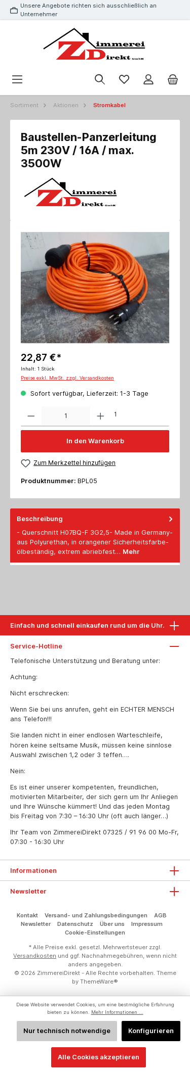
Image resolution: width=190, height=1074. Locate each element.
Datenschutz (75, 923)
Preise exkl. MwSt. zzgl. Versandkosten (67, 378)
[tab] (95, 535)
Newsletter (36, 923)
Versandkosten (34, 955)
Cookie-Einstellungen (95, 932)
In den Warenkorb (95, 441)
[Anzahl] (66, 416)
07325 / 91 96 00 (130, 832)
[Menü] (17, 79)
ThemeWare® (99, 981)
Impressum (147, 923)
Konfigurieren (151, 1031)
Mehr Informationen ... (117, 1012)
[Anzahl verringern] (31, 416)
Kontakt (27, 915)
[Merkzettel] (124, 79)
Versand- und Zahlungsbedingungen (96, 915)
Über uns (112, 923)
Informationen (33, 870)
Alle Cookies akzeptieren (98, 1057)
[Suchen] (100, 79)
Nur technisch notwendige (66, 1031)
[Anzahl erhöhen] (100, 416)
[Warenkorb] (173, 79)
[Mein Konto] (148, 79)
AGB (160, 915)
